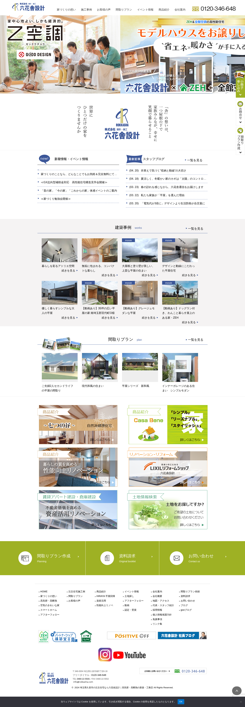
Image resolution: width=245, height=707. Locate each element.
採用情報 (157, 610)
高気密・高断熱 (48, 600)
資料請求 (185, 596)
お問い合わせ (188, 600)
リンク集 (157, 623)
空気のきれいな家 (49, 605)
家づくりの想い (66, 9)
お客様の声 (104, 9)
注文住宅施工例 (76, 591)
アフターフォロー (49, 614)
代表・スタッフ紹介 (163, 605)
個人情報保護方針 (162, 614)
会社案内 (180, 9)
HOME (43, 591)
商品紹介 (164, 9)
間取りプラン (124, 9)
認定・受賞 (130, 610)
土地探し (129, 596)
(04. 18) (174, 178)
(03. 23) (166, 187)
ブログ (184, 605)
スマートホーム (48, 610)
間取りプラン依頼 (190, 591)
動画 (127, 605)
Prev (32, 57)
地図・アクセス (161, 600)
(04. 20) (157, 170)
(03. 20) (167, 203)
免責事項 (157, 619)
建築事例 (161, 228)
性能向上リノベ (104, 605)
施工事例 (86, 9)
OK (181, 701)
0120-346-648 (98, 675)
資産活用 (101, 600)
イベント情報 (145, 9)
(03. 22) (156, 195)
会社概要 (157, 596)
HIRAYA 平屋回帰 (105, 596)
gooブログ (186, 610)
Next (218, 57)
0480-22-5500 (83, 679)
